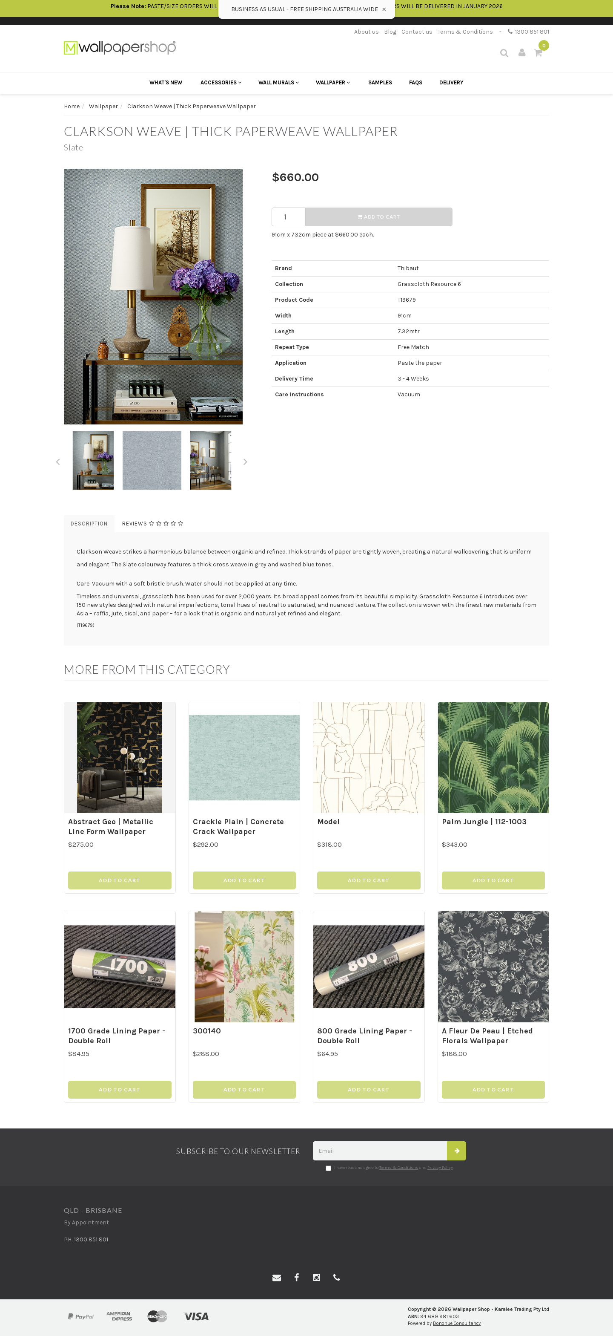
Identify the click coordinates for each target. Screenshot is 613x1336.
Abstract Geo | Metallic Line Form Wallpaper (110, 826)
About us (366, 31)
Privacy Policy (440, 1167)
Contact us (417, 31)
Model (328, 821)
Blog (390, 31)
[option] (161, 296)
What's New (165, 82)
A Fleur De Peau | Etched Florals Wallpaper (487, 1035)
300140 (207, 1031)
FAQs (415, 82)
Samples (380, 82)
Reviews (152, 523)
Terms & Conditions (465, 31)
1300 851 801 (528, 31)
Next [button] (245, 460)
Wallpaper (333, 82)
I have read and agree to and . (390, 1168)
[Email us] (276, 1278)
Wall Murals (278, 82)
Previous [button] (57, 460)
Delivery (451, 82)
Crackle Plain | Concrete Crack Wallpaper (238, 826)
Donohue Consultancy (457, 1323)
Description (89, 523)
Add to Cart (379, 217)
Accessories (221, 82)
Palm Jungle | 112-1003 (484, 821)
